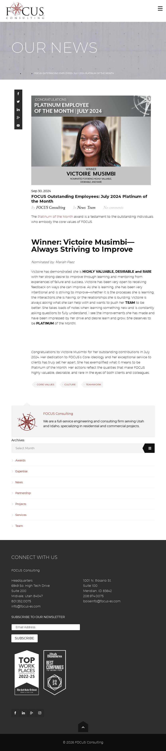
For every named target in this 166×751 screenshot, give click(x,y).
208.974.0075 (93, 596)
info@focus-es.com (26, 606)
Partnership (23, 493)
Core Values (45, 384)
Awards (20, 460)
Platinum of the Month (55, 217)
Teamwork (93, 384)
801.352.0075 (21, 601)
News (26, 73)
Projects (20, 504)
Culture (70, 384)
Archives (17, 440)
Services (20, 515)
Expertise (21, 471)
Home (14, 73)
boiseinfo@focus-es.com (102, 601)
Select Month (25, 448)
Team (91, 207)
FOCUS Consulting (50, 207)
